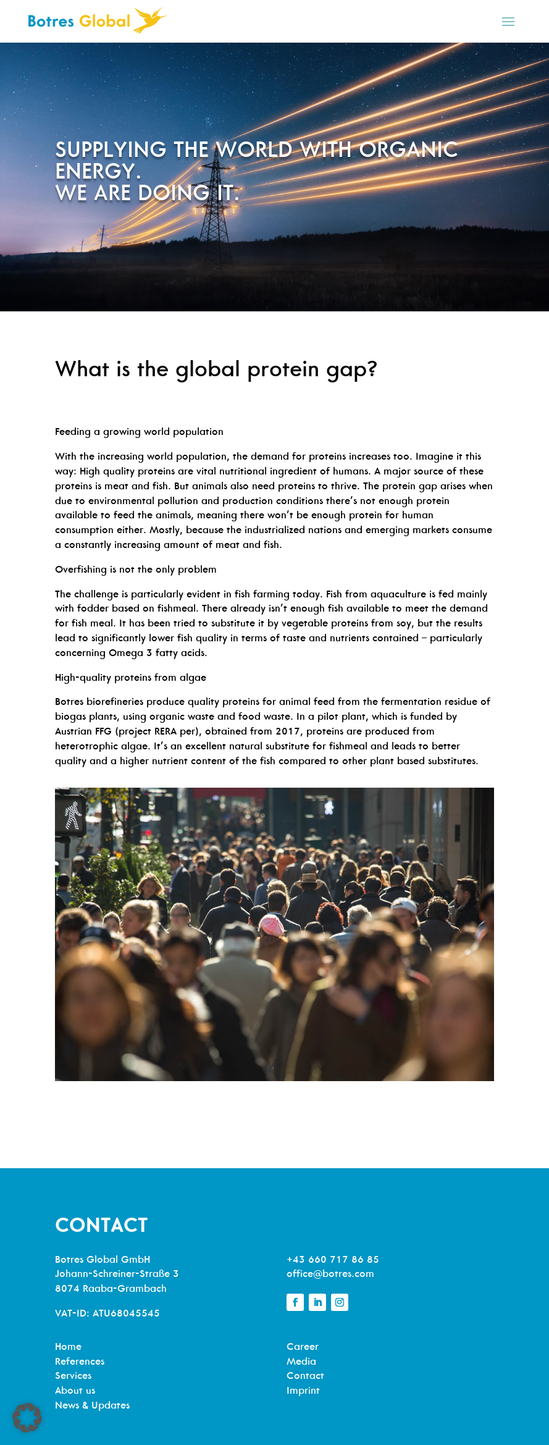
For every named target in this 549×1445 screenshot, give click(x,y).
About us (75, 1391)
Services (73, 1376)
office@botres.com (330, 1274)
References (79, 1362)
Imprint (303, 1391)
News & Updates (92, 1406)
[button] (27, 1418)
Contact (305, 1376)
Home (68, 1347)
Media (301, 1362)
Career (303, 1347)
